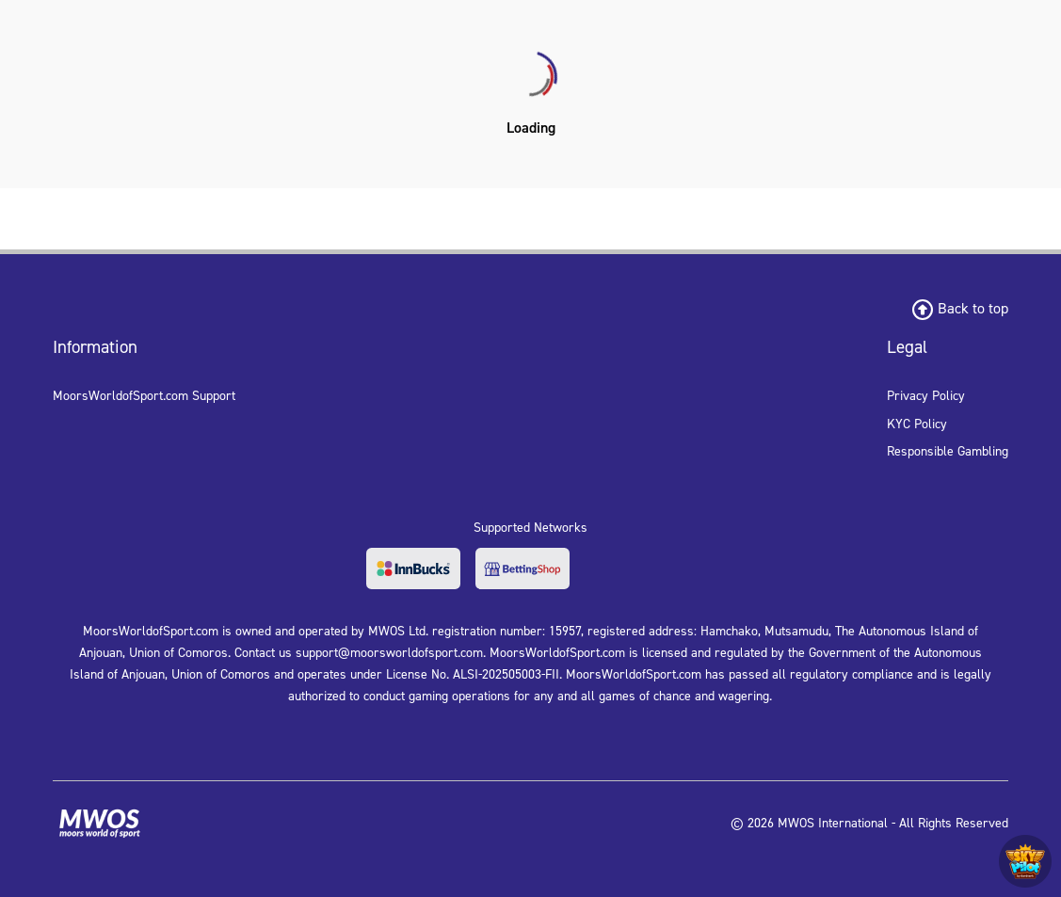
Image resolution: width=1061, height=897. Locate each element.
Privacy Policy (926, 396)
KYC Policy (917, 424)
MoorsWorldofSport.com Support (144, 396)
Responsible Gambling (947, 451)
